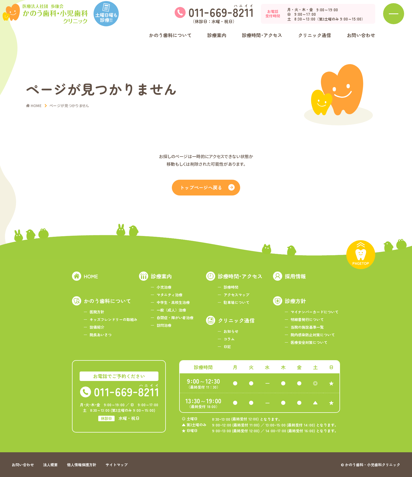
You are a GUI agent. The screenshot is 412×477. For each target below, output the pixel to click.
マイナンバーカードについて (314, 312)
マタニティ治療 (169, 295)
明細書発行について (307, 319)
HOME (91, 276)
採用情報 (295, 276)
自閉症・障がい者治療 (175, 317)
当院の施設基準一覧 (307, 327)
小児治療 (164, 287)
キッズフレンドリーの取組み (113, 319)
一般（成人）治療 (171, 310)
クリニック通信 (236, 320)
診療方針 (295, 301)
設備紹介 (97, 327)
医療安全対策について (309, 342)
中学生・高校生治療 (173, 302)
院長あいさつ (101, 335)
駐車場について (236, 302)
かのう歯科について (107, 301)
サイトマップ (117, 464)
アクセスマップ (236, 295)
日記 (227, 346)
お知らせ (231, 331)
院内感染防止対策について (313, 335)
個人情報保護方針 (81, 464)
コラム (229, 339)
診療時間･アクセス (240, 276)
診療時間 (231, 287)
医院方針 (97, 312)
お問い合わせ (361, 44)
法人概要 (50, 464)
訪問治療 (164, 325)
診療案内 (161, 276)
